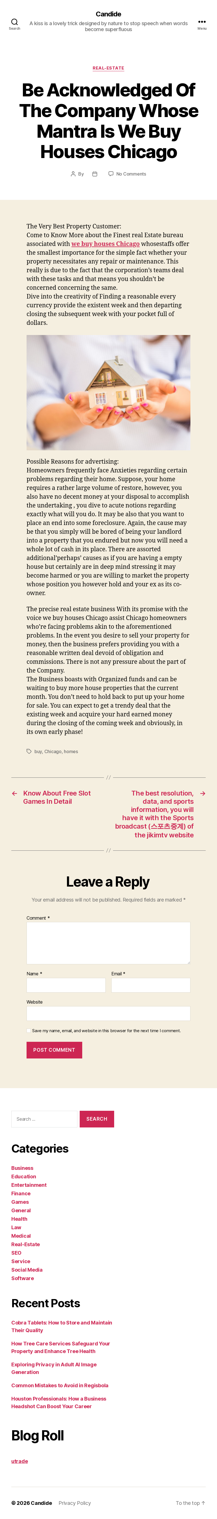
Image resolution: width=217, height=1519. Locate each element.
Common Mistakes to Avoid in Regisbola (59, 1385)
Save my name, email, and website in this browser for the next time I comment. (106, 1030)
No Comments (131, 174)
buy (38, 751)
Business (22, 1168)
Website (35, 1002)
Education (23, 1176)
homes (71, 751)
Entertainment (29, 1185)
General (21, 1210)
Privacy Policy (74, 1503)
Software (22, 1278)
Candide (108, 14)
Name (34, 973)
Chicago (53, 751)
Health (19, 1219)
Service (20, 1261)
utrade (19, 1461)
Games (20, 1202)
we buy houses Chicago (105, 244)
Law (16, 1227)
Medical (21, 1236)
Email (118, 973)
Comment (38, 918)
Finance (21, 1193)
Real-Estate (108, 68)
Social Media (27, 1270)
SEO (16, 1253)
